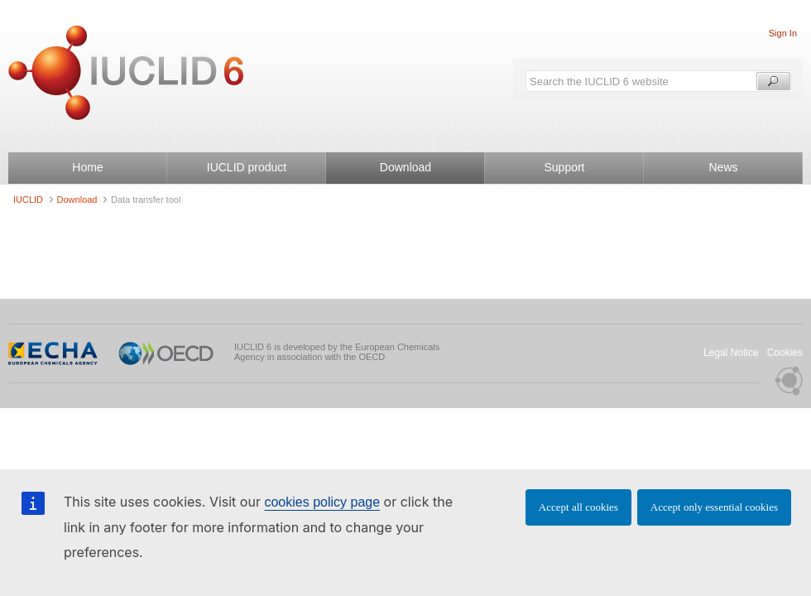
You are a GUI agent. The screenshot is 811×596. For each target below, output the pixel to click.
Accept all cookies (578, 507)
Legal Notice (731, 352)
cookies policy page (322, 502)
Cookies (785, 352)
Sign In (783, 33)
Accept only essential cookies (714, 507)
